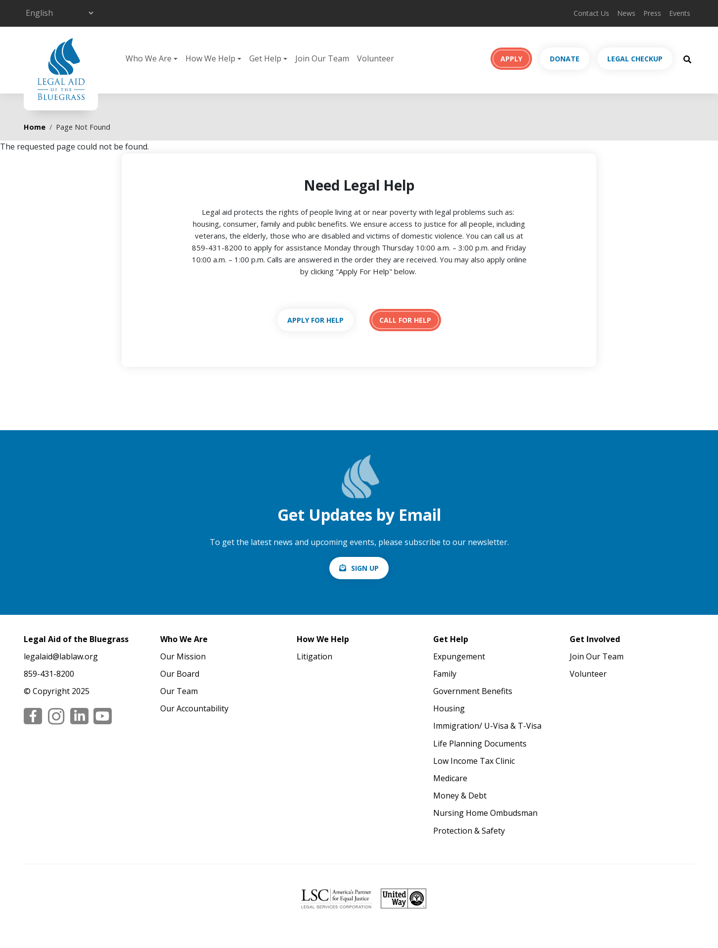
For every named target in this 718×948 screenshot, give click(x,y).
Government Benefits (472, 691)
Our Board (179, 673)
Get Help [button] (265, 58)
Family (444, 673)
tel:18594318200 (405, 320)
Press (652, 13)
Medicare (450, 778)
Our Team (179, 691)
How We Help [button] (210, 58)
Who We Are (184, 639)
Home (34, 127)
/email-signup (359, 568)
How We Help (323, 639)
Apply (511, 58)
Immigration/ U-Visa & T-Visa (487, 725)
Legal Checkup (635, 58)
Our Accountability (194, 708)
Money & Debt (460, 795)
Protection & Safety (469, 830)
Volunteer (375, 58)
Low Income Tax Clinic (474, 760)
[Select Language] (59, 13)
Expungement (459, 656)
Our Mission (183, 656)
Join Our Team (322, 58)
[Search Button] (687, 59)
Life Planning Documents (480, 743)
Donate (565, 58)
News (626, 13)
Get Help (450, 639)
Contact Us (591, 13)
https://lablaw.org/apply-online (315, 320)
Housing (449, 708)
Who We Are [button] (149, 58)
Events (679, 13)
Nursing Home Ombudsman (485, 812)
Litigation (314, 656)
